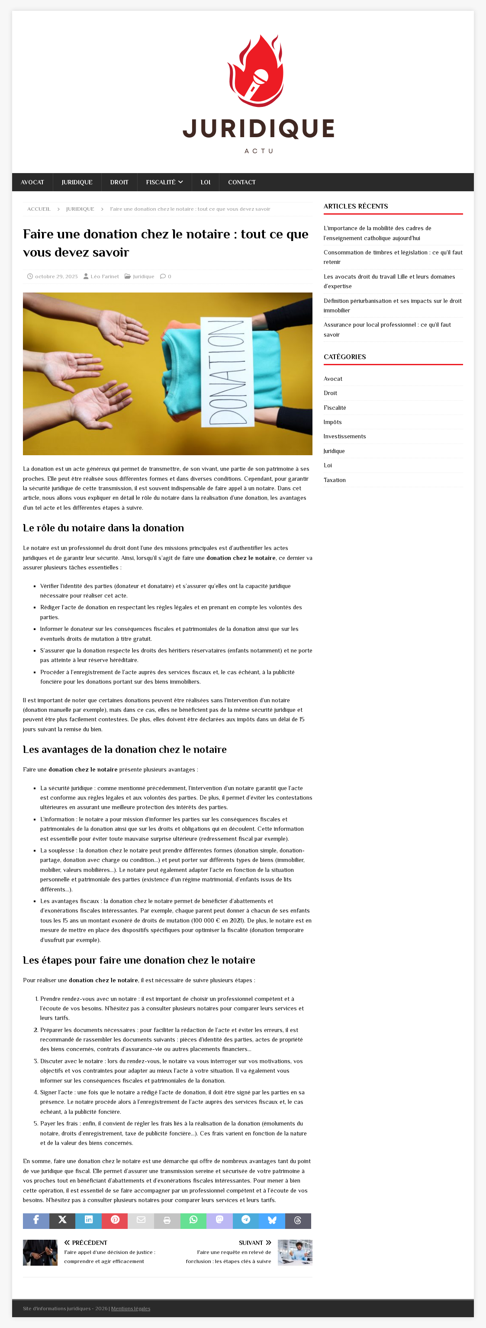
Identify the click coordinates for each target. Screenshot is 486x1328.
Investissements (345, 436)
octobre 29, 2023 (56, 276)
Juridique (77, 182)
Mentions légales (130, 1308)
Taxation (335, 479)
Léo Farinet (104, 276)
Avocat (32, 182)
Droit (119, 182)
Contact (242, 182)
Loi (205, 182)
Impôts (333, 421)
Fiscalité (161, 182)
